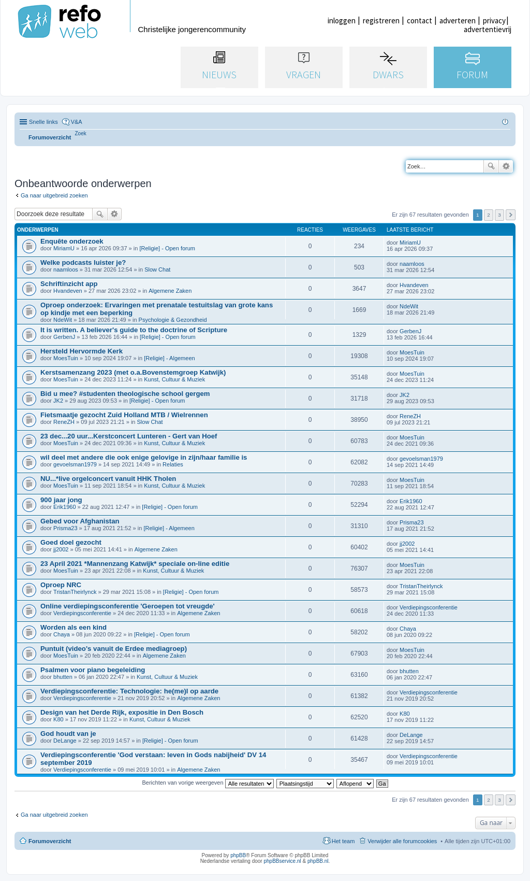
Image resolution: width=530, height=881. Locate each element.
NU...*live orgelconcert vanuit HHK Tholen (108, 478)
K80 (58, 719)
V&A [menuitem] (76, 122)
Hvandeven (67, 291)
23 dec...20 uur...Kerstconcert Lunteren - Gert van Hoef (128, 436)
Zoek (491, 166)
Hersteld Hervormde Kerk (81, 351)
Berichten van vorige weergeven (207, 782)
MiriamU (64, 248)
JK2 (58, 400)
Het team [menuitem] (343, 841)
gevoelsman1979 (75, 464)
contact (419, 20)
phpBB (238, 855)
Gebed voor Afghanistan (80, 521)
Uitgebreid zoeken (506, 166)
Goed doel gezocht (70, 542)
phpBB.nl (318, 861)
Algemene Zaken (170, 291)
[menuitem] (80, 133)
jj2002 (60, 549)
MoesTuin (65, 358)
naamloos (65, 269)
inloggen (342, 20)
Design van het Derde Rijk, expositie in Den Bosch (121, 712)
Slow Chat (157, 269)
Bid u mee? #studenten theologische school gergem (125, 393)
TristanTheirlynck (74, 592)
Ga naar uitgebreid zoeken (54, 195)
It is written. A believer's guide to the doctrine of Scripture (133, 330)
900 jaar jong (61, 500)
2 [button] (488, 215)
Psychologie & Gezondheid (173, 320)
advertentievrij (487, 29)
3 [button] (499, 215)
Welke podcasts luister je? (83, 262)
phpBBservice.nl (282, 861)
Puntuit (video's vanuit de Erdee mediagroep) (113, 648)
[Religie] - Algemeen (169, 358)
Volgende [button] (511, 214)
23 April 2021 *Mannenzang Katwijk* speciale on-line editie (134, 563)
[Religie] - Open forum (167, 248)
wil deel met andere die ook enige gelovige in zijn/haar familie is (143, 457)
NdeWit (62, 320)
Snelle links (43, 122)
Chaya (61, 634)
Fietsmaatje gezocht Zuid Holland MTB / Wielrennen (124, 415)
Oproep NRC (60, 585)
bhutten (62, 677)
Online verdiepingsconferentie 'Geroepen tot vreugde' (127, 606)
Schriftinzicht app (69, 284)
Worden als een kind (73, 627)
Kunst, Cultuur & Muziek (174, 379)
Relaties (173, 464)
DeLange (65, 740)
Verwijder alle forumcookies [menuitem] (402, 841)
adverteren (457, 20)
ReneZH (64, 422)
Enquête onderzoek (72, 241)
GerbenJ (64, 337)
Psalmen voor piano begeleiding (92, 670)
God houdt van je (68, 733)
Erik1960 (64, 507)
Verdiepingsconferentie (82, 613)
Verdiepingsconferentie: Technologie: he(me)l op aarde (129, 691)
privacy (494, 20)
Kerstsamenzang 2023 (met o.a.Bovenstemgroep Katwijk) (133, 372)
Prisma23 (65, 528)
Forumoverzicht (49, 841)
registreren (381, 20)
